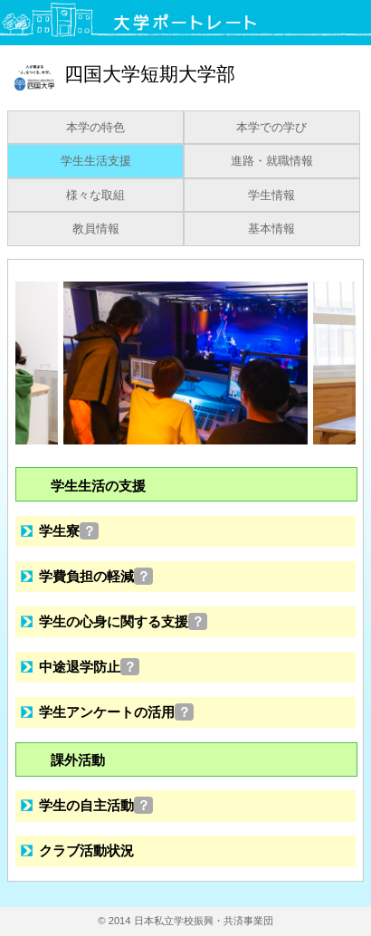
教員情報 (95, 229)
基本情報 (271, 229)
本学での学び (271, 127)
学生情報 (271, 195)
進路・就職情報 (272, 161)
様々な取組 (95, 195)
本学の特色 (95, 127)
